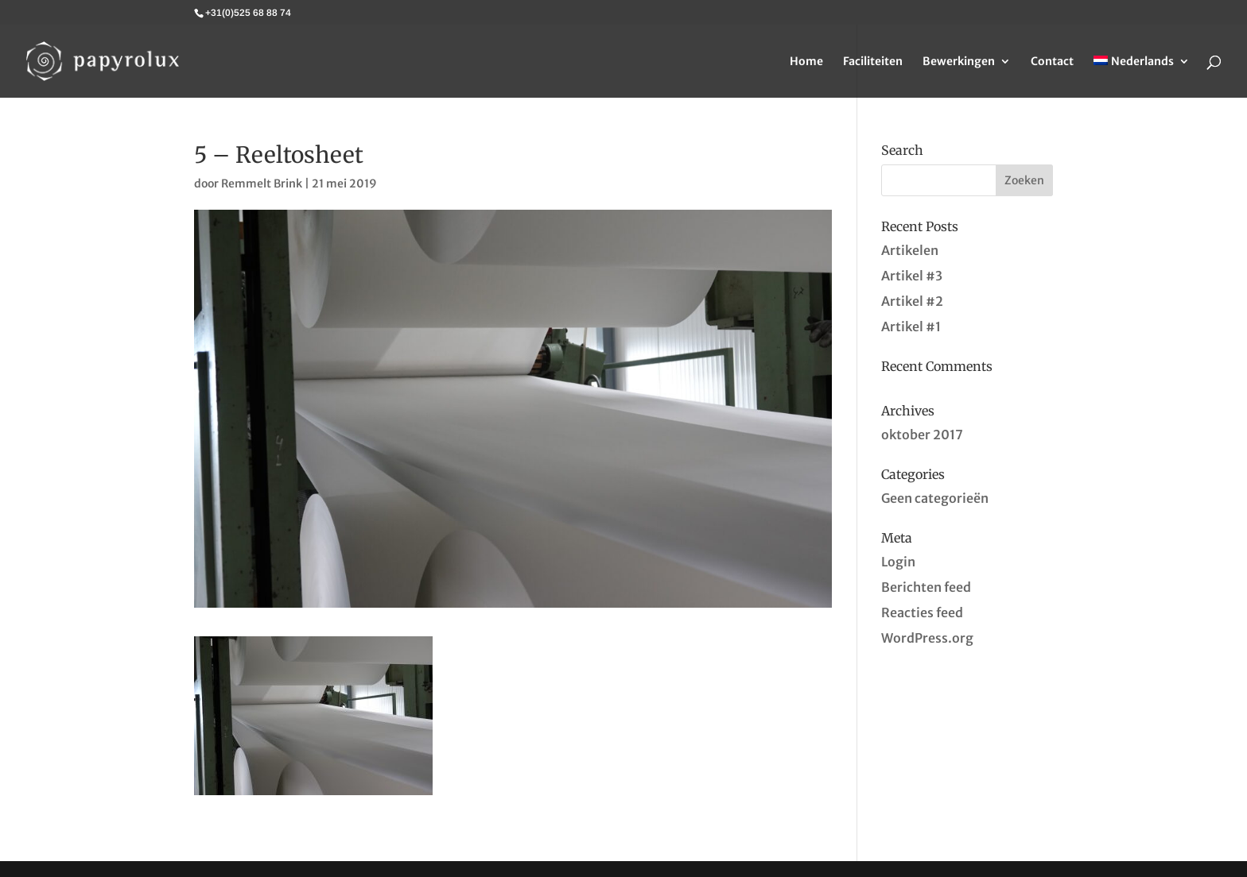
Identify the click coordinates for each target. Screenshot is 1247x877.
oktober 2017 (922, 434)
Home (806, 62)
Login (898, 562)
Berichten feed (926, 587)
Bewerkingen (959, 62)
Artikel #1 (911, 326)
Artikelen (909, 250)
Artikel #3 (911, 276)
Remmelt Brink (261, 183)
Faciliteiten (873, 62)
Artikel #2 (912, 301)
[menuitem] (1142, 77)
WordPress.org (927, 638)
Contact (1052, 62)
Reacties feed (922, 612)
